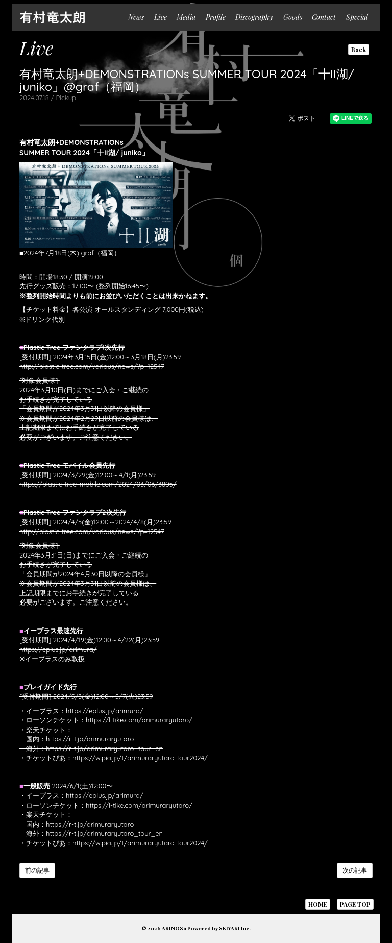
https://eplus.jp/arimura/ (58, 649)
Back (358, 49)
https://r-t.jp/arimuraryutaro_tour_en (104, 748)
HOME (317, 904)
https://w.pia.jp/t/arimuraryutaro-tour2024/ (140, 758)
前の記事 (37, 870)
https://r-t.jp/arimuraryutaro (90, 739)
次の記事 (354, 870)
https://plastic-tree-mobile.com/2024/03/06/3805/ (98, 484)
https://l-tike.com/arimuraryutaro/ (139, 720)
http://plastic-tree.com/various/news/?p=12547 (91, 366)
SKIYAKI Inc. (235, 928)
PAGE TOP (355, 904)
